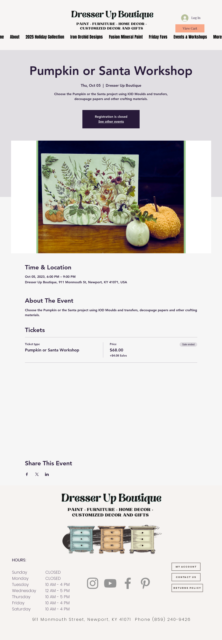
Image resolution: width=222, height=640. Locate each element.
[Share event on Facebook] (27, 474)
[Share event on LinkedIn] (47, 474)
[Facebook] (127, 583)
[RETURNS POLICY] (187, 588)
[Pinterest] (145, 583)
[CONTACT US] (186, 577)
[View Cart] (189, 28)
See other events (111, 121)
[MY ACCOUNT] (186, 567)
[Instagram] (92, 583)
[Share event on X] (37, 474)
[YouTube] (110, 583)
